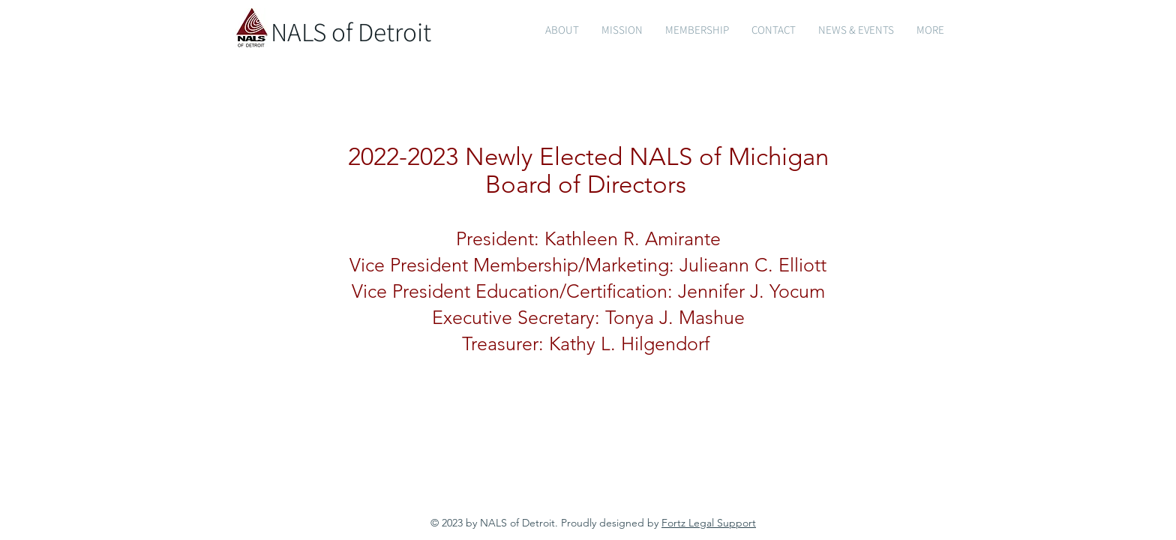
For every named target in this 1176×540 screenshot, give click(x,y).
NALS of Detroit (351, 31)
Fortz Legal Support (709, 523)
